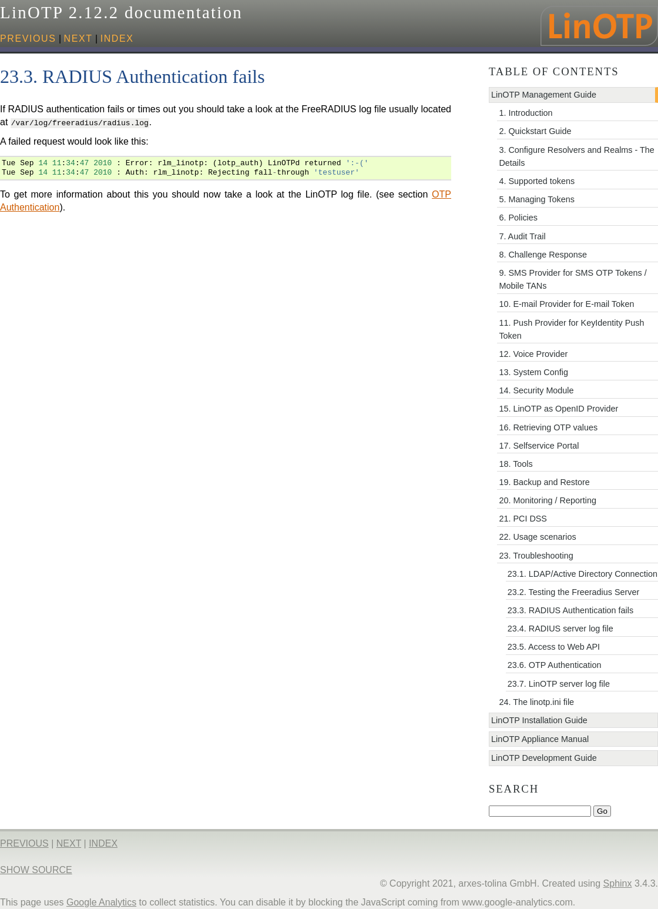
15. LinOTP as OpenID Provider (558, 408)
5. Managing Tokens (537, 199)
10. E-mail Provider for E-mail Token (566, 304)
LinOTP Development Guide (544, 758)
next (78, 39)
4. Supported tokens (537, 181)
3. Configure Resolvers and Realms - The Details (576, 156)
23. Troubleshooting (536, 555)
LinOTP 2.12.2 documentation (121, 12)
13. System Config (533, 372)
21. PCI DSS (523, 518)
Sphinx (617, 883)
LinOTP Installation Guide (539, 720)
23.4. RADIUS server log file (560, 628)
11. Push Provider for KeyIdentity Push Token (571, 329)
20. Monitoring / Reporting (547, 500)
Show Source (36, 870)
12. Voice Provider (533, 354)
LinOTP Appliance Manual (540, 739)
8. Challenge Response (543, 254)
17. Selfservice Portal (539, 445)
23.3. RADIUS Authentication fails (570, 610)
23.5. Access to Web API (554, 646)
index (117, 39)
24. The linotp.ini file (536, 702)
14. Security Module (536, 390)
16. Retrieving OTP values (548, 427)
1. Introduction (525, 113)
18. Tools (515, 464)
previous (28, 39)
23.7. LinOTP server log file (559, 684)
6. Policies (518, 217)
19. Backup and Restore (544, 482)
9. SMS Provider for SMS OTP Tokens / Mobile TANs (572, 279)
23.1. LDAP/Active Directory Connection (582, 574)
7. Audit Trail (522, 236)
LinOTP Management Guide (543, 94)
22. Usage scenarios (537, 537)
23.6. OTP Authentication (555, 665)
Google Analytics (101, 902)
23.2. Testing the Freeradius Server (574, 592)
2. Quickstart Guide (535, 131)
